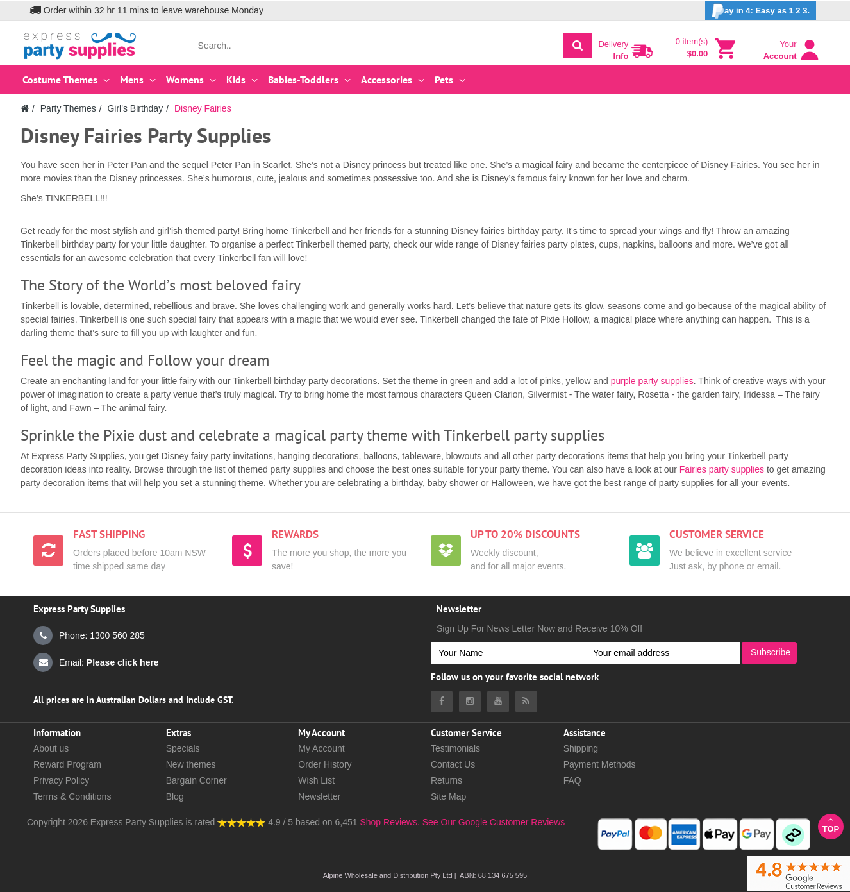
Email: (96, 662)
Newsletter (319, 796)
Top (830, 824)
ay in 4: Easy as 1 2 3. (761, 11)
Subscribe (770, 652)
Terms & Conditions (72, 796)
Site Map (448, 796)
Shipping (581, 748)
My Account (321, 748)
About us (51, 748)
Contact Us (453, 764)
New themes (191, 764)
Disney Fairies (202, 108)
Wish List (316, 780)
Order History (324, 764)
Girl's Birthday (135, 108)
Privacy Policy (61, 780)
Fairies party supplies (721, 469)
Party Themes (68, 108)
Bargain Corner (196, 780)
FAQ (572, 780)
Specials (183, 748)
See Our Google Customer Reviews (492, 822)
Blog (175, 796)
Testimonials (455, 748)
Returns (446, 780)
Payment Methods (599, 764)
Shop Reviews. (389, 822)
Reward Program (67, 764)
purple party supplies (652, 381)
